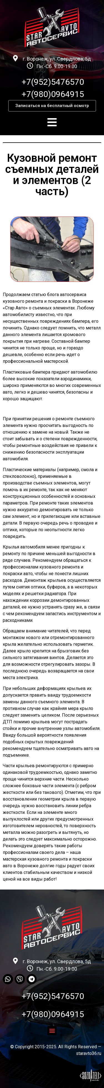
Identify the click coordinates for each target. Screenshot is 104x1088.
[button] (52, 105)
